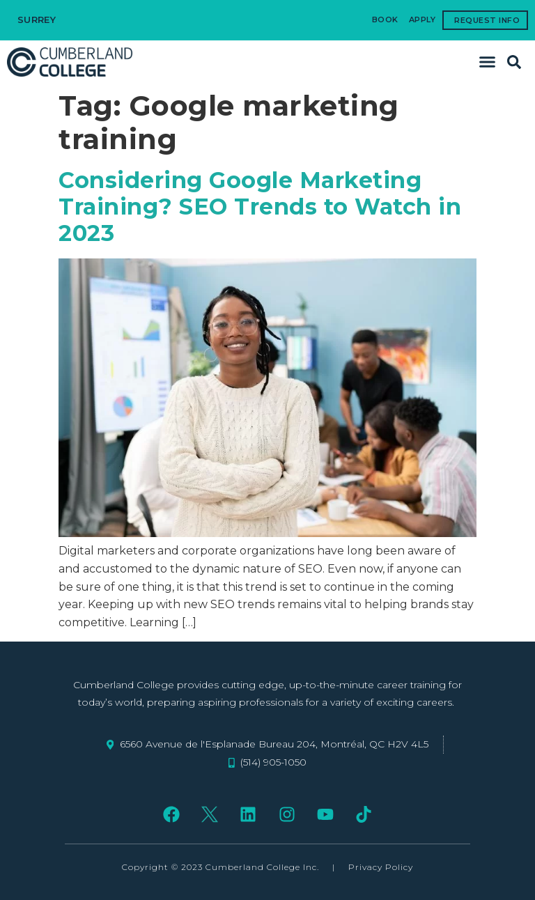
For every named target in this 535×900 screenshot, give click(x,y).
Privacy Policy (380, 867)
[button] (487, 62)
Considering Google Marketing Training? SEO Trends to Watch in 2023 (260, 206)
